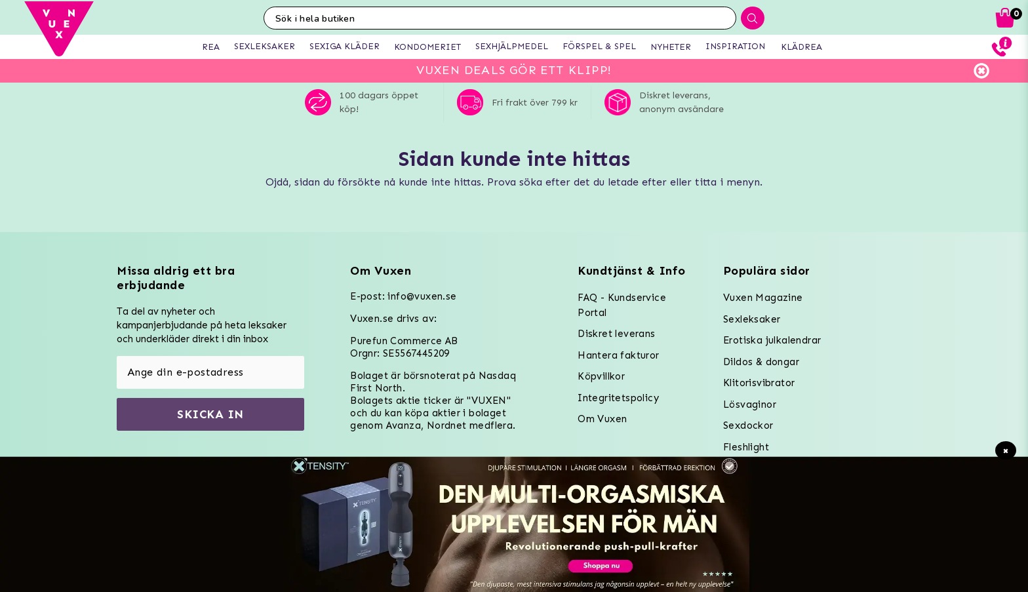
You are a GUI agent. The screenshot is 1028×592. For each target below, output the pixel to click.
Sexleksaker (751, 319)
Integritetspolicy (618, 398)
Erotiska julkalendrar (772, 340)
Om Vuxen (602, 419)
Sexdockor (748, 425)
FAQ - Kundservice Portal (622, 305)
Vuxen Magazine (763, 298)
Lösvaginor (749, 404)
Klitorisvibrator (759, 383)
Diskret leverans (616, 334)
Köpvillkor (601, 376)
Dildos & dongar (761, 362)
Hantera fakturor (618, 355)
